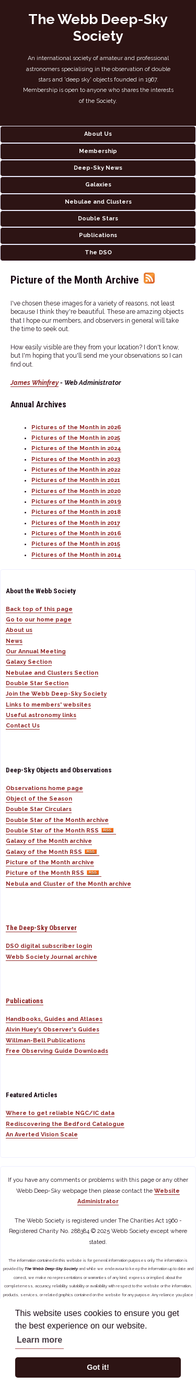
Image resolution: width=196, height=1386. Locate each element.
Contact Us (23, 725)
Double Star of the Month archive (57, 820)
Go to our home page (39, 619)
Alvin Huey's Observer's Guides (52, 1029)
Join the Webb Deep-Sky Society (56, 693)
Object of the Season (39, 798)
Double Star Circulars (39, 809)
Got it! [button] (98, 1367)
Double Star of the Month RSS (61, 830)
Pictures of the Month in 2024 (76, 448)
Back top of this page (39, 609)
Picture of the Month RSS (53, 873)
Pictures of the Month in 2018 (76, 512)
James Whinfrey (34, 382)
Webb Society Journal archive (51, 957)
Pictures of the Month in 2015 (75, 544)
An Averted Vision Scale (42, 1134)
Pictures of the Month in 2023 (75, 459)
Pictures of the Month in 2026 (76, 427)
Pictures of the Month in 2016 (76, 533)
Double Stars (98, 218)
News (14, 641)
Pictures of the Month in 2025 (75, 437)
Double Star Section (37, 683)
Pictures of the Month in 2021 (75, 480)
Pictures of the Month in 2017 (75, 523)
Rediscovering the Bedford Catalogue (65, 1124)
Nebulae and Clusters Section (52, 672)
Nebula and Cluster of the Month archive (68, 883)
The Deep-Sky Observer (41, 928)
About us (19, 630)
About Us (98, 134)
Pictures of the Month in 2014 (76, 554)
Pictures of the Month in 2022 (75, 469)
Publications (98, 235)
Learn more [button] (39, 1339)
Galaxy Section (29, 662)
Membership (98, 151)
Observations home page (44, 788)
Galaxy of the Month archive (49, 841)
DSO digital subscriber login (49, 946)
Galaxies (98, 184)
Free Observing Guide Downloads (57, 1051)
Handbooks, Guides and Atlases (54, 1019)
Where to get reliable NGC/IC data (60, 1113)
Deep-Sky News (98, 168)
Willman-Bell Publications (45, 1040)
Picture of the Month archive (50, 862)
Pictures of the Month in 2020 (76, 491)
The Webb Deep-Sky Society (98, 27)
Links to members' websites (48, 704)
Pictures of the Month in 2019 (76, 501)
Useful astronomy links (41, 715)
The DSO (98, 252)
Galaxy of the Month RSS (52, 852)
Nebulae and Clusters (98, 201)
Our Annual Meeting (36, 651)
